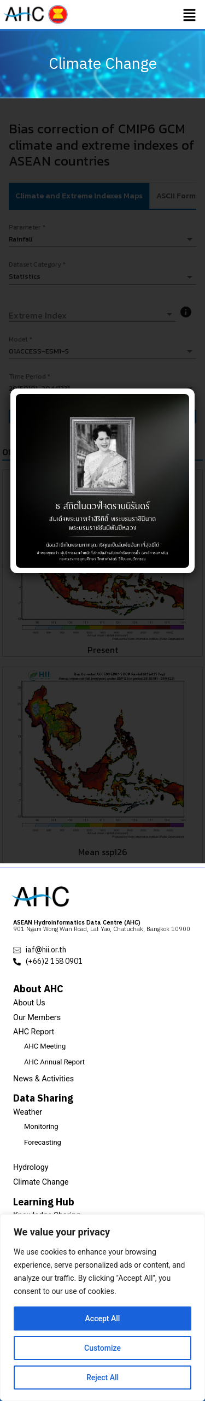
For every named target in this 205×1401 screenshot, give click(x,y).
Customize (102, 1348)
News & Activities (43, 1079)
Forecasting (42, 1142)
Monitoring (41, 1126)
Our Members (37, 1017)
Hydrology (31, 1167)
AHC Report (33, 1032)
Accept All (102, 1318)
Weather (27, 1112)
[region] (102, 1307)
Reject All (102, 1377)
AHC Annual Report (54, 1062)
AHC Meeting (45, 1046)
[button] (190, 15)
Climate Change (41, 1182)
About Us (29, 1003)
